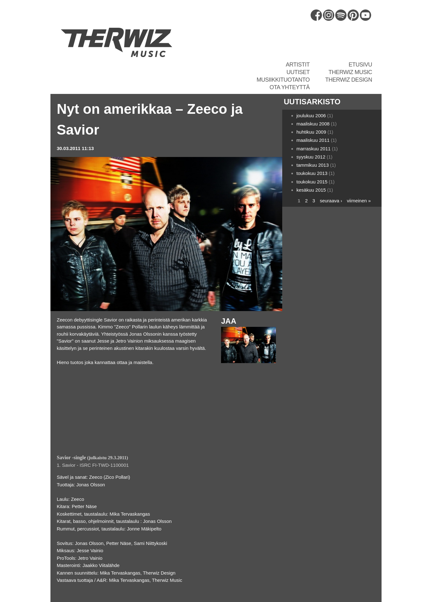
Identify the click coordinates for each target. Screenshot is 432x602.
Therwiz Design (348, 80)
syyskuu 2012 (310, 156)
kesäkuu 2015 (311, 190)
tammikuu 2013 (312, 165)
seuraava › (331, 200)
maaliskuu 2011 (313, 140)
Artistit (298, 64)
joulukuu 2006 (311, 115)
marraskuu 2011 (313, 148)
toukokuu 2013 (311, 173)
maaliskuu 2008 (313, 123)
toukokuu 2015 (311, 181)
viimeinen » (359, 200)
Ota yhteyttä (290, 87)
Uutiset (298, 72)
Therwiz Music (350, 72)
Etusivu (360, 64)
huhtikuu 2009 (311, 132)
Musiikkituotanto (283, 80)
